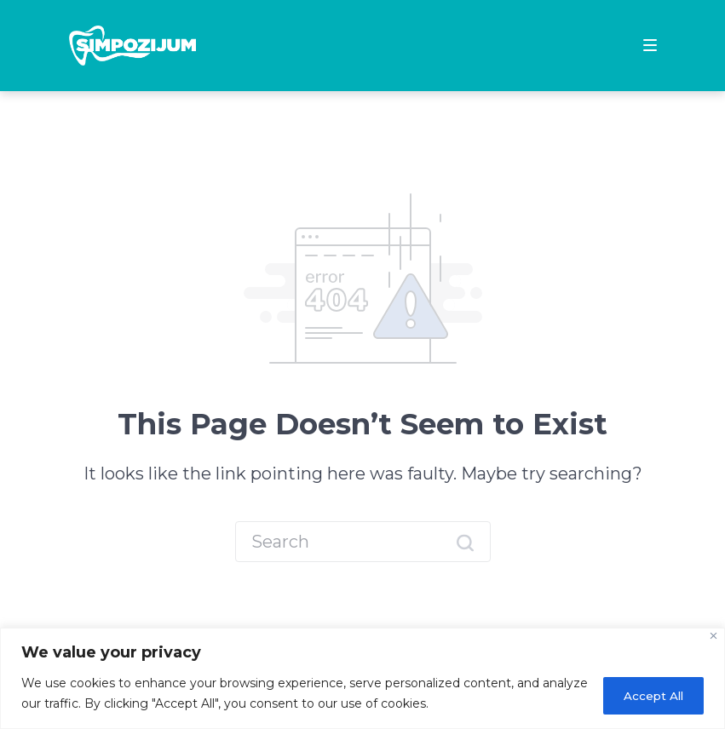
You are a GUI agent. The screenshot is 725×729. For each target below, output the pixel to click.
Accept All (648, 694)
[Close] (713, 636)
